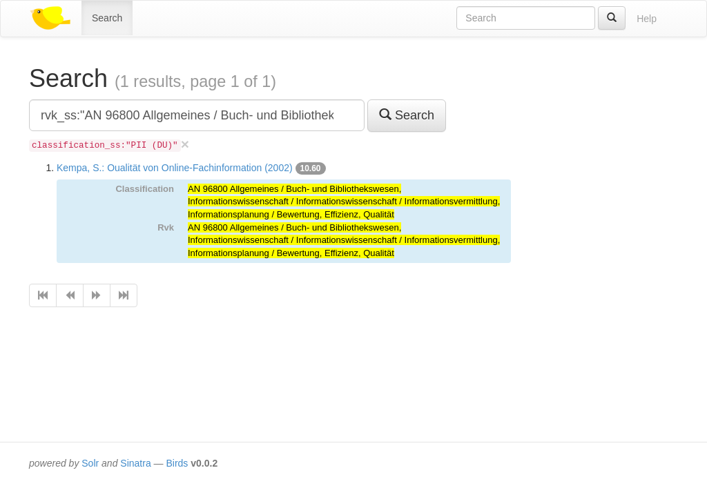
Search (107, 17)
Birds (177, 463)
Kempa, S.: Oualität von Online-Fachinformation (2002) (175, 167)
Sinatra (135, 463)
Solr (90, 463)
